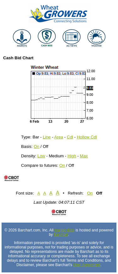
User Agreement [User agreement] (87, 265)
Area (58, 137)
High (72, 156)
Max (84, 156)
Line (47, 137)
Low (41, 156)
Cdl (70, 137)
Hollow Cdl (87, 137)
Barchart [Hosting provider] (61, 234)
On (36, 146)
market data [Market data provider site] (64, 230)
